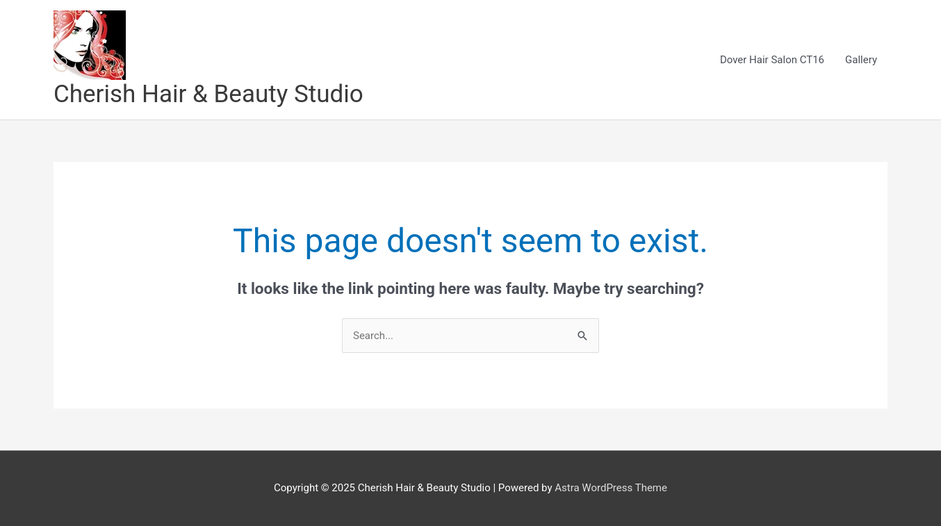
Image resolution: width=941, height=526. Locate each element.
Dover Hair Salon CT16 (772, 60)
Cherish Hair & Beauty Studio (208, 94)
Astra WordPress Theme (611, 488)
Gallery (861, 60)
